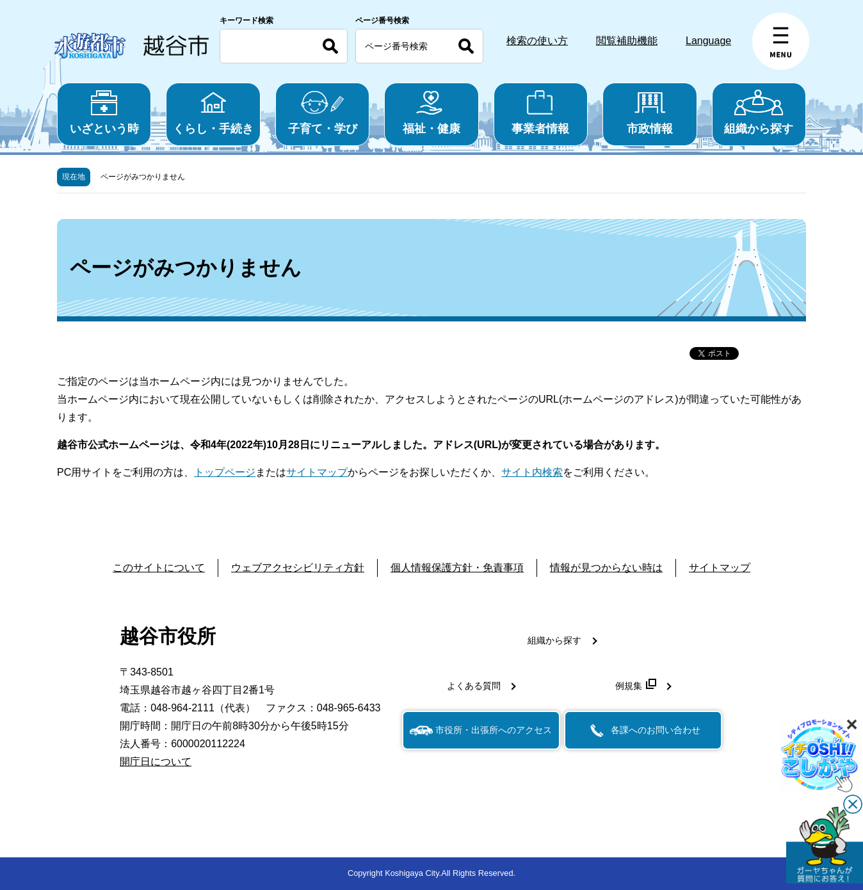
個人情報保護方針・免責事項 (457, 567)
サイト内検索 (532, 472)
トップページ (224, 472)
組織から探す (759, 112)
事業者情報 (540, 112)
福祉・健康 (431, 112)
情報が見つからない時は (606, 567)
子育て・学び (322, 112)
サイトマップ (317, 472)
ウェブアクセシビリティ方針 (297, 567)
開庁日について (155, 761)
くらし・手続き (212, 112)
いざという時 (104, 112)
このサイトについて (159, 567)
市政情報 (649, 112)
